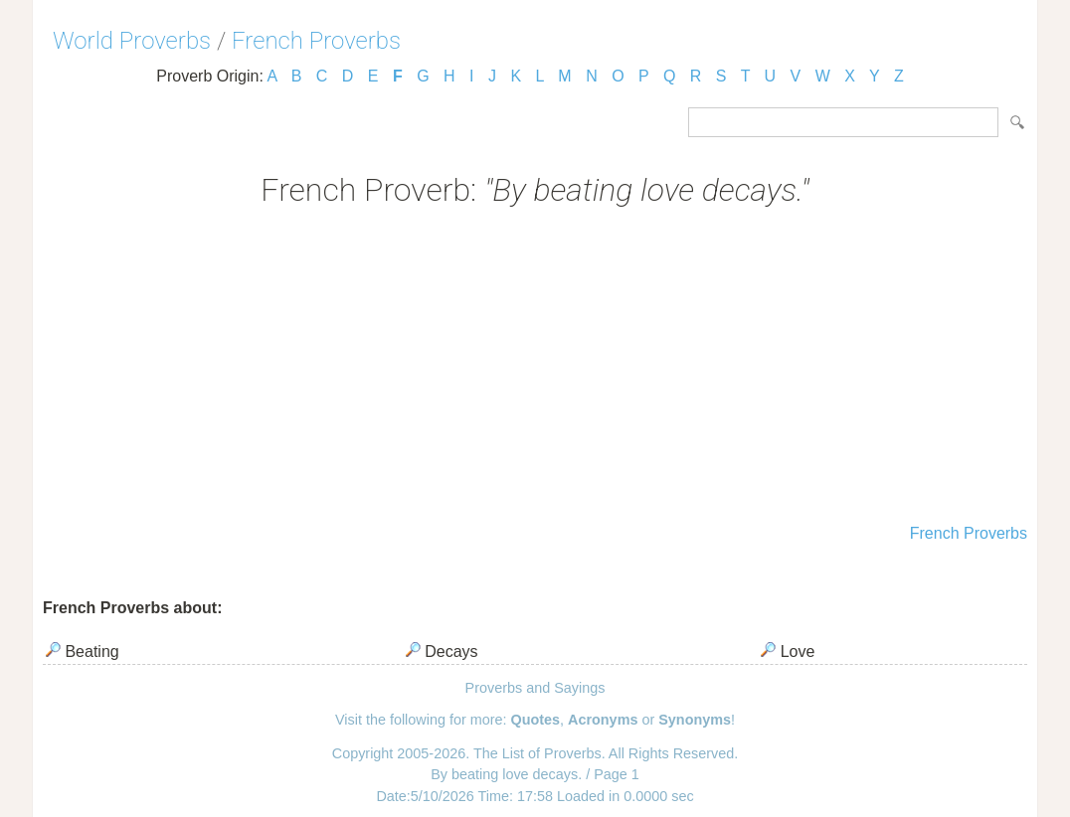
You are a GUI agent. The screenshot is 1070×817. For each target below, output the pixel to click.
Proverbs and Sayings (535, 688)
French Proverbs (316, 41)
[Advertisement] (535, 368)
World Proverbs (132, 41)
